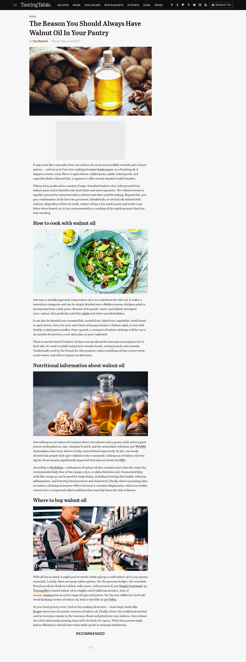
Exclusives (92, 5)
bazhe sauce (105, 169)
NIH (121, 460)
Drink (159, 5)
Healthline (56, 467)
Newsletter (221, 4)
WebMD (140, 446)
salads (85, 313)
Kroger (37, 611)
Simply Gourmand (130, 586)
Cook (147, 5)
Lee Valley (110, 599)
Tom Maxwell (40, 41)
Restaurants (113, 5)
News (76, 5)
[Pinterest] (188, 5)
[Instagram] (200, 5)
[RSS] (205, 5)
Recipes (63, 5)
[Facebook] (171, 5)
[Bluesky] (194, 5)
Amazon (48, 595)
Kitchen (133, 5)
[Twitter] (177, 5)
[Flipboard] (183, 5)
